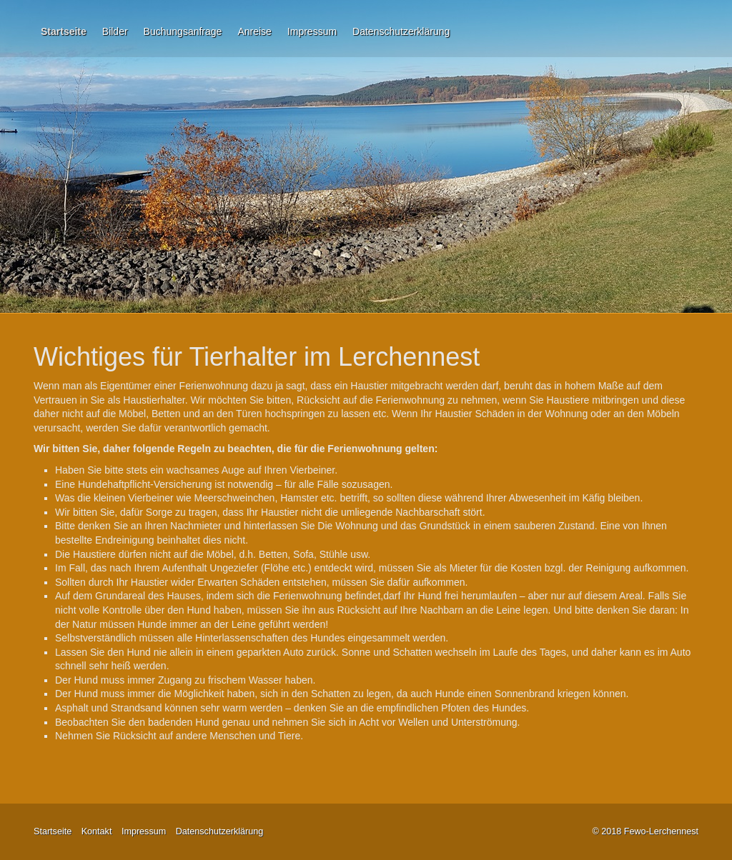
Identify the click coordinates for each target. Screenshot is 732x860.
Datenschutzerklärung (401, 31)
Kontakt (96, 831)
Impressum (312, 31)
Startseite (63, 31)
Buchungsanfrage (183, 31)
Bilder (115, 31)
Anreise (254, 31)
